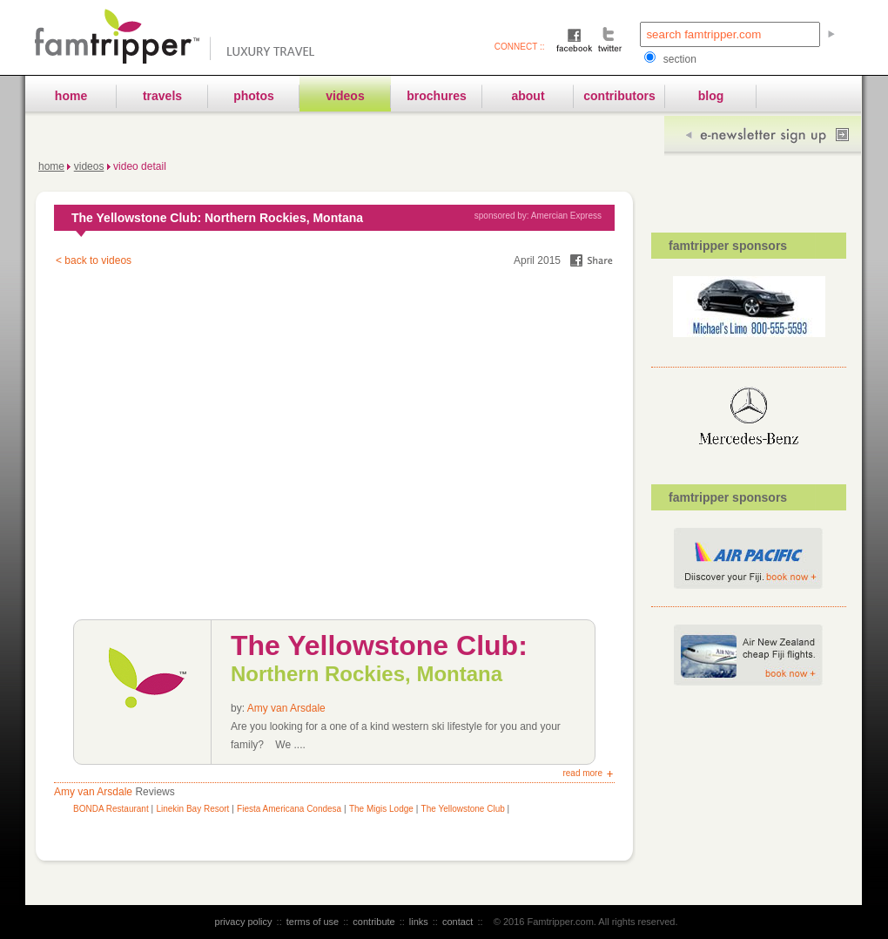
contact (457, 921)
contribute (373, 921)
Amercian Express (566, 215)
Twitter (609, 39)
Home (51, 166)
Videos (89, 166)
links (418, 921)
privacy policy (243, 921)
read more (582, 773)
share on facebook (591, 260)
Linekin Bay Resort (192, 809)
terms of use (313, 921)
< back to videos (93, 260)
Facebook (574, 39)
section (670, 59)
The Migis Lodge (381, 809)
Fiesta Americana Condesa (289, 809)
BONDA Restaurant (112, 809)
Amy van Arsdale (286, 708)
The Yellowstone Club (463, 809)
